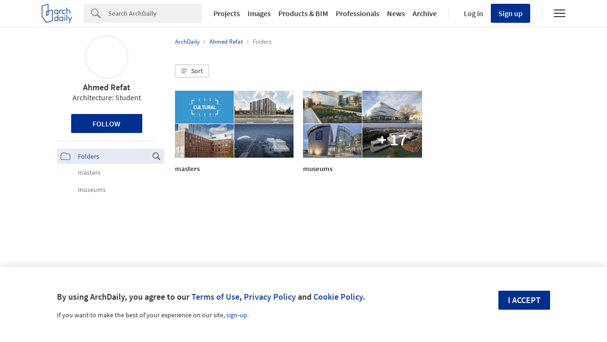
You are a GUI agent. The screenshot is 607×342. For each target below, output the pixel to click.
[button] (192, 71)
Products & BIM (303, 13)
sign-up (236, 315)
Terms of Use (215, 296)
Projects (226, 13)
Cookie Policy (338, 296)
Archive (425, 13)
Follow (106, 123)
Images (259, 13)
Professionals (357, 13)
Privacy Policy (270, 296)
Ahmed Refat (106, 87)
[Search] (155, 13)
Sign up (510, 13)
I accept (524, 299)
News (396, 13)
